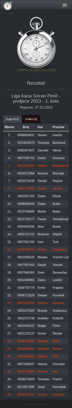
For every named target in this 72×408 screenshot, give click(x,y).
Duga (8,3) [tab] (12, 119)
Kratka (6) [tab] (31, 119)
